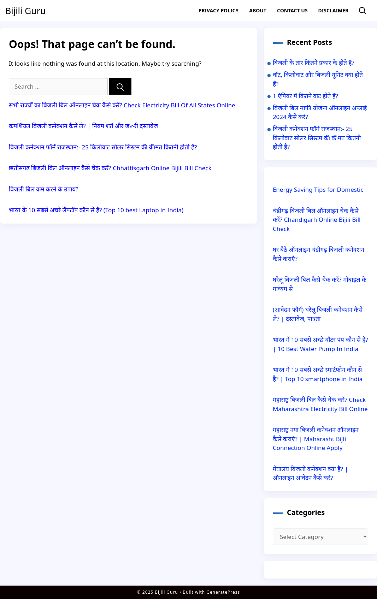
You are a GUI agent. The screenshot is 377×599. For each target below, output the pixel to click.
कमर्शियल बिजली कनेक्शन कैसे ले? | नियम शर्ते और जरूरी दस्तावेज (83, 126)
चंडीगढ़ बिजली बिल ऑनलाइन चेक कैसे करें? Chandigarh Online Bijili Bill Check (317, 220)
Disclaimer (333, 10)
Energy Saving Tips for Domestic (318, 189)
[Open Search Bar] (363, 11)
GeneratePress (223, 592)
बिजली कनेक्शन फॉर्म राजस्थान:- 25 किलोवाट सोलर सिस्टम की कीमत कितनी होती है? (103, 147)
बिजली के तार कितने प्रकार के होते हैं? (313, 63)
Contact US (292, 10)
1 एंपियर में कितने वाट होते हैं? (305, 96)
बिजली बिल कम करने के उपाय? (43, 189)
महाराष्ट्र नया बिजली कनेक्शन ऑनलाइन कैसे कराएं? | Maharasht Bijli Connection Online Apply (316, 439)
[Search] (120, 86)
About (257, 10)
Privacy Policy (218, 10)
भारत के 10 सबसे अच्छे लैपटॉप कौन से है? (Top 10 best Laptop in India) (96, 210)
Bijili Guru (25, 11)
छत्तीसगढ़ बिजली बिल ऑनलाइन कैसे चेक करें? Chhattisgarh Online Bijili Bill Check (110, 168)
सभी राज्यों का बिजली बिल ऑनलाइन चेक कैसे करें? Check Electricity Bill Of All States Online (122, 105)
